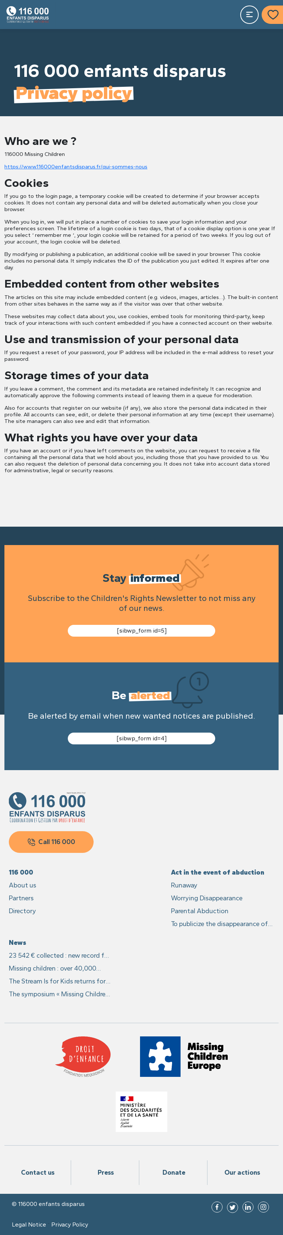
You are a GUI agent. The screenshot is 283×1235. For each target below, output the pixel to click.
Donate (174, 1172)
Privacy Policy (69, 1225)
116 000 (21, 872)
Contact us (38, 1172)
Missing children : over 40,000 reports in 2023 (52, 969)
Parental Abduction (199, 911)
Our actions (242, 1172)
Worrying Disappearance (206, 898)
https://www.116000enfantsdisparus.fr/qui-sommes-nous (75, 166)
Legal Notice (29, 1225)
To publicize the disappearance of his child (219, 924)
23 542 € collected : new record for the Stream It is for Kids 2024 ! (60, 956)
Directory (22, 911)
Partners (21, 898)
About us (22, 885)
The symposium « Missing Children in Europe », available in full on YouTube (59, 994)
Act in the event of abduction (217, 872)
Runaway (184, 885)
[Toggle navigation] (249, 15)
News (17, 943)
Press (106, 1172)
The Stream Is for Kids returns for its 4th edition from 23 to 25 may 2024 (58, 981)
